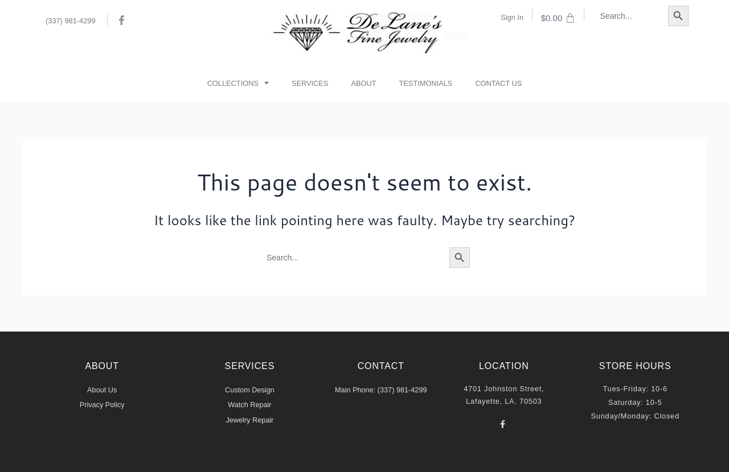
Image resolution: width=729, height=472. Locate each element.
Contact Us (498, 83)
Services (310, 83)
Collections (238, 83)
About (363, 83)
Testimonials (426, 83)
